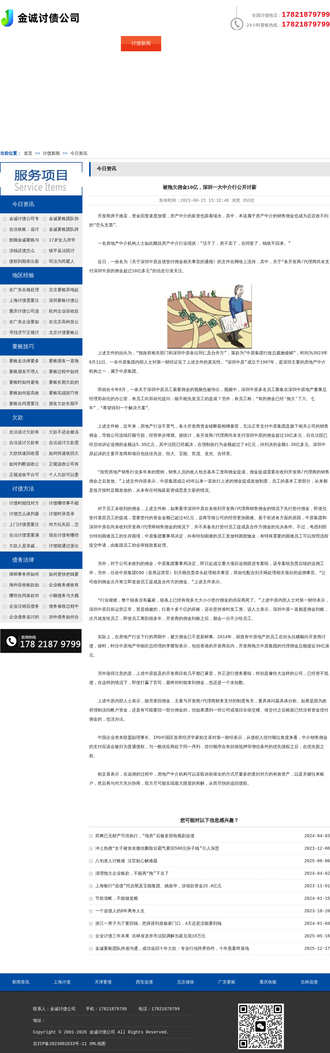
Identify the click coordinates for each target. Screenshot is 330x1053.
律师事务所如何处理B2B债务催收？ (19, 576)
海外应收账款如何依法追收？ (19, 587)
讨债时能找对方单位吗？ (19, 505)
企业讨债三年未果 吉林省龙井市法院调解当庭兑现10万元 (150, 936)
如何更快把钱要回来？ (59, 576)
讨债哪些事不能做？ (59, 505)
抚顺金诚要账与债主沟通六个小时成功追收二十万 (19, 242)
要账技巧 (23, 347)
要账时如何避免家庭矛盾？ (19, 384)
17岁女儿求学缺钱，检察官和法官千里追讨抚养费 (59, 242)
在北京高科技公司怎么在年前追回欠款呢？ (59, 323)
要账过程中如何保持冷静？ (59, 373)
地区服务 (101, 43)
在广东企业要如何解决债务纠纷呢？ (19, 323)
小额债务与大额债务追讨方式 (59, 597)
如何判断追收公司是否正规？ (19, 466)
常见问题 (181, 43)
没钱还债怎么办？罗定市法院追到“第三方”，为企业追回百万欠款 (19, 252)
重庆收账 (268, 982)
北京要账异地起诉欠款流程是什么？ (59, 291)
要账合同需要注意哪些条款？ (19, 405)
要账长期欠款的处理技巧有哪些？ (59, 384)
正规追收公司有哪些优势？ (59, 466)
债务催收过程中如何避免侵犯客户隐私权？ (59, 608)
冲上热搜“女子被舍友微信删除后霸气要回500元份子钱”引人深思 (157, 848)
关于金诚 (60, 43)
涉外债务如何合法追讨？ (59, 619)
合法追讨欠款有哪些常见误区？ (19, 434)
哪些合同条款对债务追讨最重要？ (19, 597)
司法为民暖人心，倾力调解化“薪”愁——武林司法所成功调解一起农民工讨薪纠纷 (59, 263)
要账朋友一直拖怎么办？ (59, 363)
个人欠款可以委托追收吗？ (59, 476)
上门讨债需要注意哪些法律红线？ (19, 526)
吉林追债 (309, 982)
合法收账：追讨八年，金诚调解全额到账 (19, 231)
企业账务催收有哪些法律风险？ (59, 587)
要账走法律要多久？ (19, 363)
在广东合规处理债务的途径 (19, 291)
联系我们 (261, 43)
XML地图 (97, 1043)
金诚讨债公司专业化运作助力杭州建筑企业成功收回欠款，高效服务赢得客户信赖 (19, 220)
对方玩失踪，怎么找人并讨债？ (59, 526)
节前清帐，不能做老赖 (116, 898)
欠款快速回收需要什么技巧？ (19, 455)
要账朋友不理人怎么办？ (19, 373)
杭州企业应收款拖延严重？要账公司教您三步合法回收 (59, 313)
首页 (20, 43)
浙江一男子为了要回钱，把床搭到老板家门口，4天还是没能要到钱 (158, 923)
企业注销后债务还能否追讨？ (19, 608)
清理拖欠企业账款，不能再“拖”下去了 (132, 873)
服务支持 (302, 43)
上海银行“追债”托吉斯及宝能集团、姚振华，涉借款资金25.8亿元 (158, 886)
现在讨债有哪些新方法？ (59, 537)
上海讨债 (62, 982)
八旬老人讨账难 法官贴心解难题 (126, 861)
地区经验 (23, 276)
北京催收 (185, 982)
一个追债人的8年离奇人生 (120, 911)
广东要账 (226, 982)
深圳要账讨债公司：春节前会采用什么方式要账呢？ (59, 302)
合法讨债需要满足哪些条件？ (19, 537)
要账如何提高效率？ (19, 395)
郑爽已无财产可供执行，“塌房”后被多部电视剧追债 (144, 836)
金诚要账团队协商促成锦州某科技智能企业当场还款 (59, 220)
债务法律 (23, 560)
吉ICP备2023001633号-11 (60, 1043)
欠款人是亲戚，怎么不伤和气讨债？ (19, 548)
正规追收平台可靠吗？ (19, 476)
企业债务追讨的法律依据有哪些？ (19, 619)
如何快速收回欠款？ (59, 455)
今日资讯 (78, 153)
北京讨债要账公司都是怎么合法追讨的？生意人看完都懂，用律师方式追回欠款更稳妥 (59, 334)
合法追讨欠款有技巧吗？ (19, 444)
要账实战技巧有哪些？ (59, 395)
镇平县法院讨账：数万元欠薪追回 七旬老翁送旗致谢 (59, 252)
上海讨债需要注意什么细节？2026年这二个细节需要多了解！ (19, 302)
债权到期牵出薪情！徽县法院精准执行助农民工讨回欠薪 (19, 263)
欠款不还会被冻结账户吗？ (59, 434)
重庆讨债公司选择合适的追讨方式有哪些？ (19, 313)
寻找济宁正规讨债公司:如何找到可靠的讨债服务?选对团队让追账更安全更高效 (19, 334)
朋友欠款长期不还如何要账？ (59, 405)
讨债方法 (23, 489)
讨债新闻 (141, 43)
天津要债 (103, 982)
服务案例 (221, 43)
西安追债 (144, 982)
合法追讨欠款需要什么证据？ (59, 444)
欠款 (17, 418)
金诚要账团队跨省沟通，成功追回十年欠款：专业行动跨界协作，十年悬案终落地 (59, 231)
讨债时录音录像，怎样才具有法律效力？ (59, 515)
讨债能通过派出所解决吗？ (59, 548)
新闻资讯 (20, 982)
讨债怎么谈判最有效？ (19, 515)
